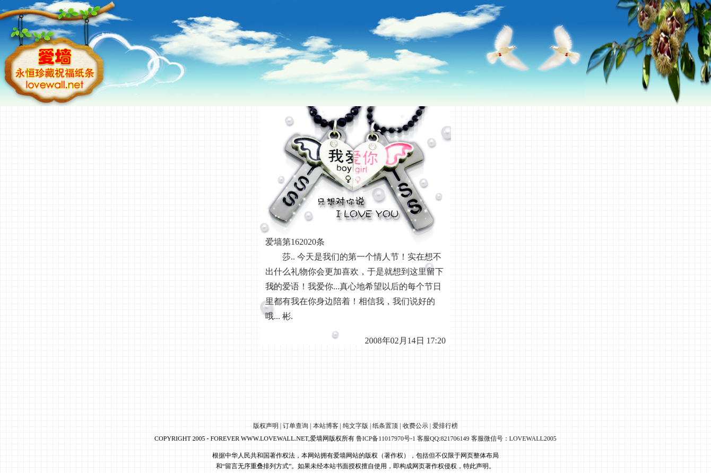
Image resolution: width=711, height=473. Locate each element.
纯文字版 (355, 425)
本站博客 (326, 425)
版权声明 (266, 425)
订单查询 (295, 425)
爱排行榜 (445, 425)
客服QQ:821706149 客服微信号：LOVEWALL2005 (487, 438)
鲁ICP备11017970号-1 (385, 438)
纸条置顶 (385, 425)
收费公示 (415, 425)
